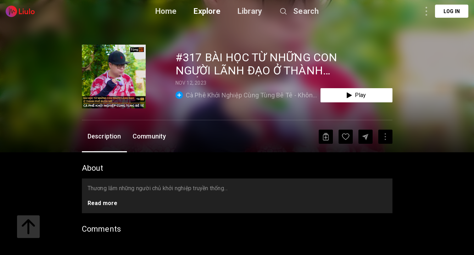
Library (250, 11)
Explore (207, 11)
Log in (452, 11)
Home (166, 11)
